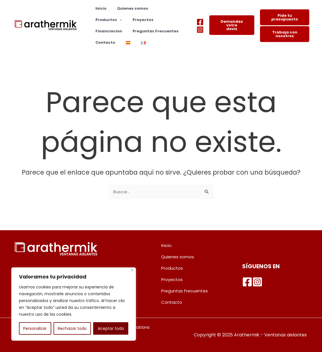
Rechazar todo (72, 328)
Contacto (157, 31)
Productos (164, 8)
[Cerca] (132, 270)
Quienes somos (127, 8)
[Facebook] (200, 22)
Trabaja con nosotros (284, 34)
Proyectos (104, 19)
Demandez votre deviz (232, 25)
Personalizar (35, 328)
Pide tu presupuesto (284, 17)
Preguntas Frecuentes (117, 31)
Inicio (99, 8)
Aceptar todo (111, 328)
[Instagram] (200, 29)
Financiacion (135, 19)
